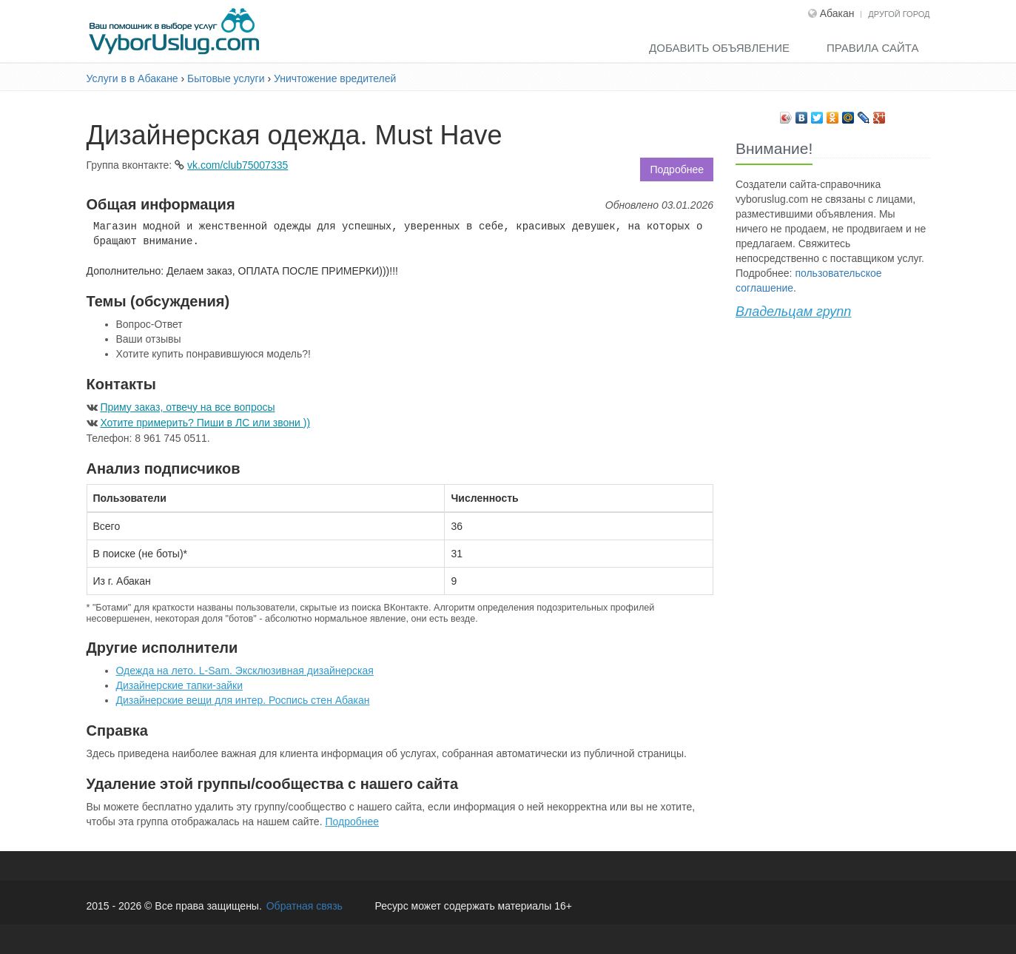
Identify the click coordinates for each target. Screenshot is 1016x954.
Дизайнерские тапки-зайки (179, 685)
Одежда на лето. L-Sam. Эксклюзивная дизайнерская (245, 670)
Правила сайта (873, 47)
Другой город (898, 14)
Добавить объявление (719, 47)
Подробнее (677, 169)
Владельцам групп (793, 311)
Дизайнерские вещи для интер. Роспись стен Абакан (243, 700)
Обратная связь (304, 906)
